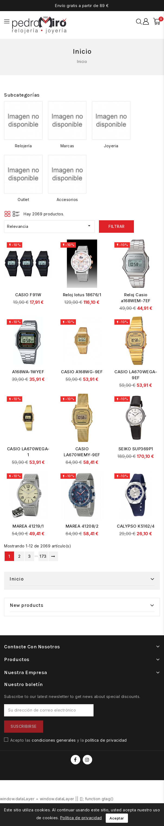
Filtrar (116, 226)
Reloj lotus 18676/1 (82, 294)
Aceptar (117, 818)
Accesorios (67, 199)
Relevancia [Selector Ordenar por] (49, 226)
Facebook (76, 759)
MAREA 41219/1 (28, 526)
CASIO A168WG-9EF (82, 371)
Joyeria (111, 145)
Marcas (67, 145)
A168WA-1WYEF (28, 371)
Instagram (88, 759)
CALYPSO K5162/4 (136, 526)
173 (43, 556)
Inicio (16, 579)
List (16, 214)
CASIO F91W (28, 294)
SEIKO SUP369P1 (135, 448)
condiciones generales (54, 740)
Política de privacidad (81, 817)
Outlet (23, 199)
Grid (7, 214)
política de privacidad (106, 740)
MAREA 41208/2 (82, 526)
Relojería (23, 145)
